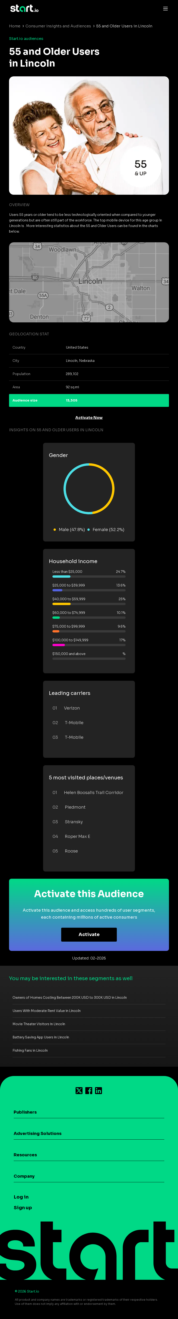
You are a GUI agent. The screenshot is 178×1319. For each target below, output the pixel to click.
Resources (25, 1154)
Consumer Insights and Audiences (58, 26)
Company (24, 1176)
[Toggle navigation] (164, 8)
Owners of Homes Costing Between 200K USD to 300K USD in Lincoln (70, 997)
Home (14, 26)
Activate (89, 934)
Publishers (25, 1112)
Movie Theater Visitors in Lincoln (39, 1024)
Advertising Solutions (37, 1133)
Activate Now (89, 417)
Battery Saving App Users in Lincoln (41, 1037)
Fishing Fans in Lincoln (30, 1050)
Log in (21, 1197)
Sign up (23, 1208)
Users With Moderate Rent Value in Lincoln (47, 1011)
